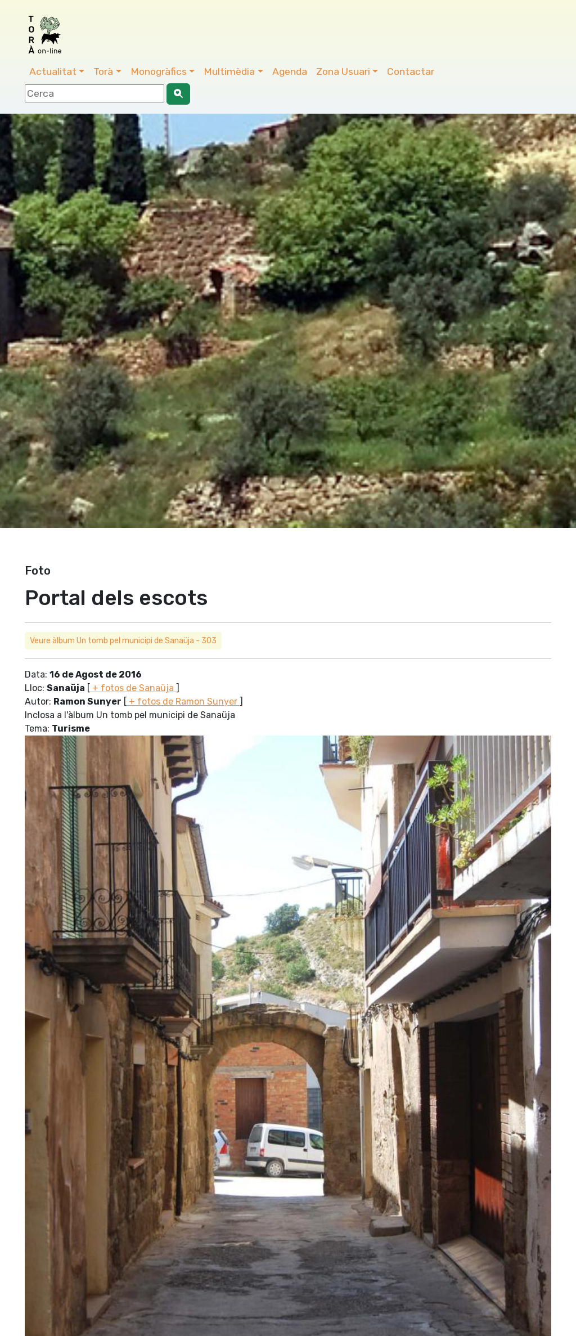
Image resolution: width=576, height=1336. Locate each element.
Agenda (289, 71)
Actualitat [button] (52, 71)
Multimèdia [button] (229, 71)
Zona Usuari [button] (343, 71)
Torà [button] (103, 71)
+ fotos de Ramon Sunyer (183, 701)
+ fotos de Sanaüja (133, 688)
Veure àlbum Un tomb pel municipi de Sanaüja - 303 (123, 640)
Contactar (410, 71)
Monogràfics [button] (158, 71)
